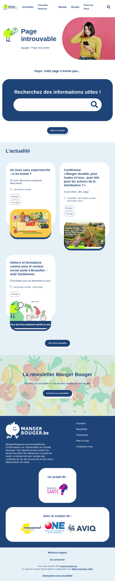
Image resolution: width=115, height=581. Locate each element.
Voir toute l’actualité (57, 343)
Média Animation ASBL (82, 569)
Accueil (25, 47)
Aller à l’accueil (57, 130)
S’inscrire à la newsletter (57, 393)
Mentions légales (57, 552)
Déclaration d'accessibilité (57, 575)
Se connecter (57, 559)
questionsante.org (68, 566)
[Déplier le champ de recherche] (108, 7)
